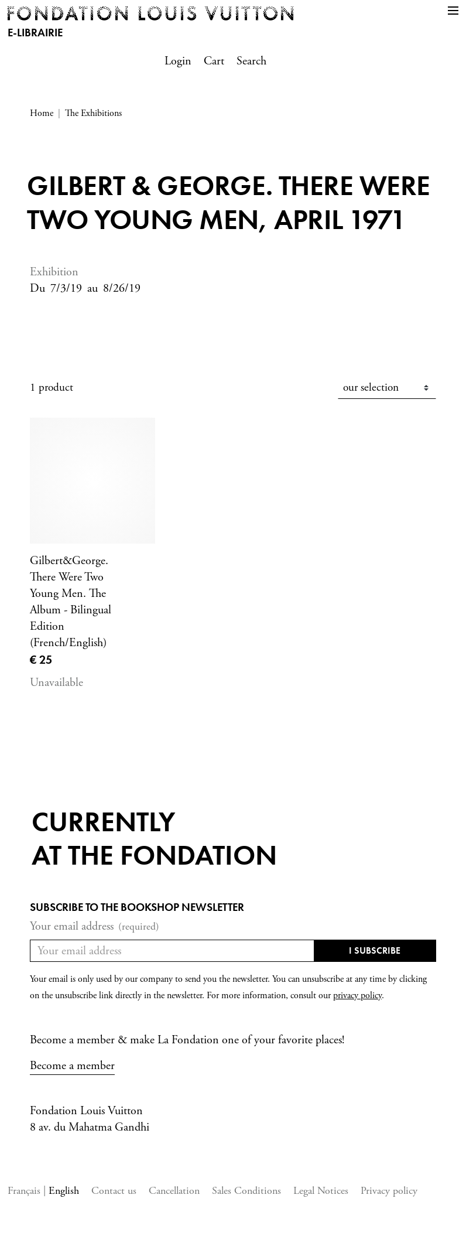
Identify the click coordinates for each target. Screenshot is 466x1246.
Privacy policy (389, 1190)
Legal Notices (320, 1190)
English (64, 1190)
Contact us (113, 1190)
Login (178, 61)
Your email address (94, 927)
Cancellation (174, 1190)
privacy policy (357, 995)
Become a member (72, 1066)
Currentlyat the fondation (154, 838)
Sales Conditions (246, 1190)
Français (25, 1190)
